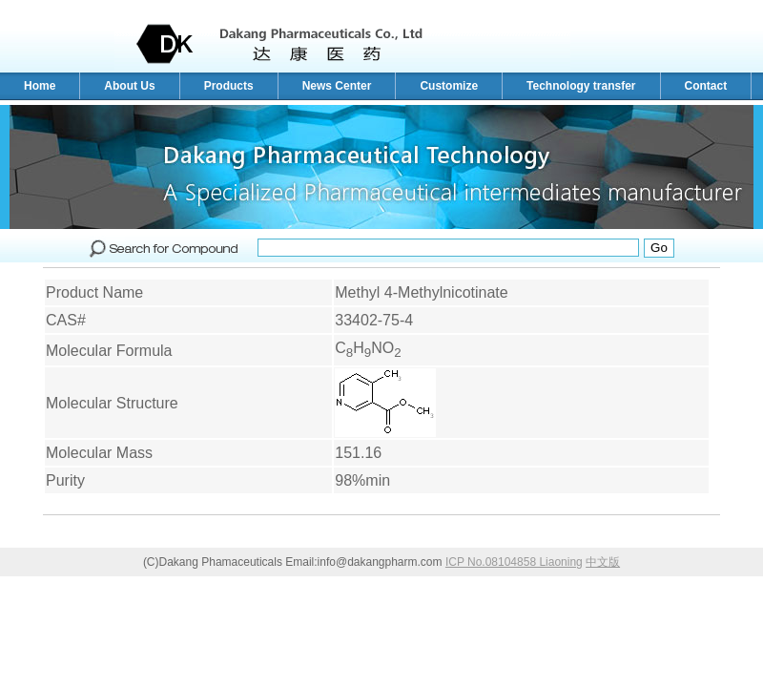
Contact (706, 86)
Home (39, 86)
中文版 (603, 562)
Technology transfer (580, 86)
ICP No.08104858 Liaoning (514, 562)
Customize (449, 86)
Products (229, 86)
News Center (337, 86)
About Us (129, 86)
